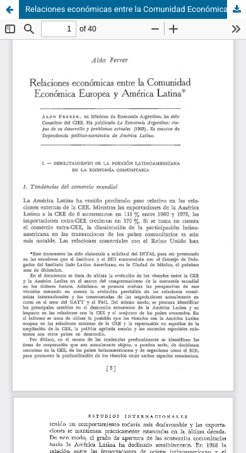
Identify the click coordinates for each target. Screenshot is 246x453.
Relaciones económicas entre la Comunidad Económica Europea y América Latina (135, 9)
